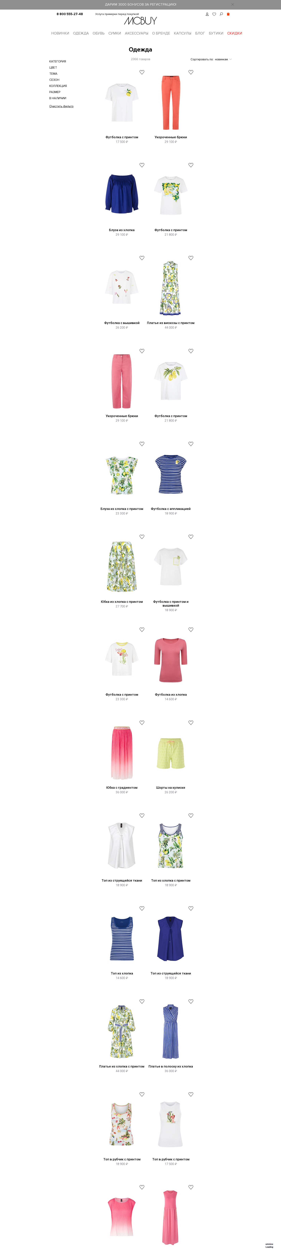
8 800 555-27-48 (70, 14)
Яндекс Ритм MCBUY (220, 1184)
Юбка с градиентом (207, 524)
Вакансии (86, 1177)
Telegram (172, 1162)
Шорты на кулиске (119, 621)
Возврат (125, 1192)
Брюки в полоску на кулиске (163, 1010)
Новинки (60, 33)
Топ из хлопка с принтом (207, 621)
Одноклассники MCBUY (222, 1169)
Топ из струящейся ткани (163, 621)
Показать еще (165, 1043)
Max (169, 1169)
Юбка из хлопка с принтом (163, 428)
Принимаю (193, 1106)
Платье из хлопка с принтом (207, 720)
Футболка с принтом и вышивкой (207, 430)
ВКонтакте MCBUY (219, 1162)
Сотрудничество (131, 1207)
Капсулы (182, 33)
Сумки (114, 33)
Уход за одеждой (132, 1199)
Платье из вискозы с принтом (207, 236)
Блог (200, 33)
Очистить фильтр (61, 107)
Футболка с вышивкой (163, 234)
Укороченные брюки (163, 138)
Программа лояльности (95, 1184)
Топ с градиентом (119, 911)
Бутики (216, 33)
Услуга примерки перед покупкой (117, 14)
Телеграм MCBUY (218, 1177)
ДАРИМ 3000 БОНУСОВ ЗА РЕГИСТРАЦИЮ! (140, 4)
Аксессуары (136, 33)
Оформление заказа (134, 1169)
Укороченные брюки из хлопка (207, 1010)
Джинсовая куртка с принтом (207, 913)
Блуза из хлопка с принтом (207, 331)
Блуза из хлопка (207, 138)
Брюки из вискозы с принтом (119, 1010)
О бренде (161, 33)
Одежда (81, 33)
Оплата (125, 1184)
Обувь (99, 33)
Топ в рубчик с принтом (163, 814)
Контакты (86, 1169)
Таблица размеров (132, 1162)
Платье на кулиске (163, 911)
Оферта (85, 1192)
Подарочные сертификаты (98, 1210)
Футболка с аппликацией (119, 428)
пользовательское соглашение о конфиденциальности (200, 1106)
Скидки (234, 33)
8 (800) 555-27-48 (150, 1121)
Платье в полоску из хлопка (119, 816)
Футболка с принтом (119, 138)
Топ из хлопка (119, 718)
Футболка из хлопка (163, 524)
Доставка (126, 1177)
